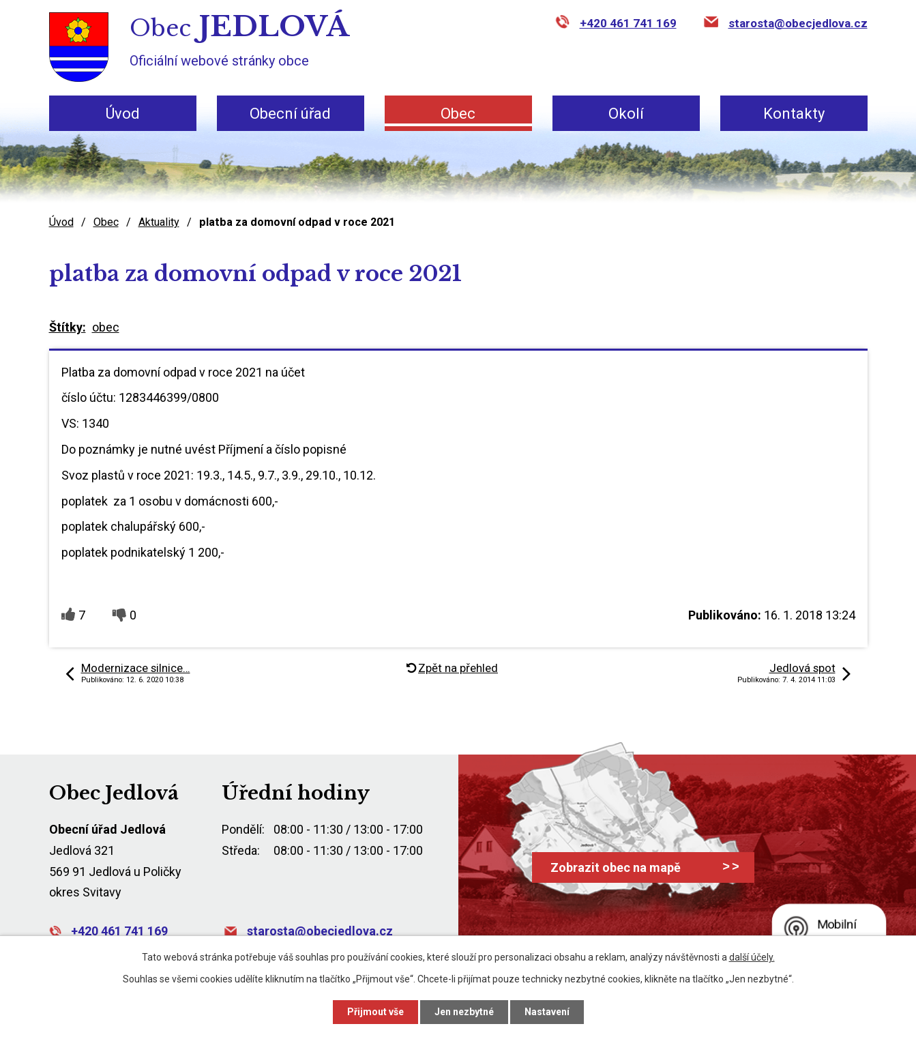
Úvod (123, 113)
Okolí (626, 113)
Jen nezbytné (464, 1011)
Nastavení (547, 1011)
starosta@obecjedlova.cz (798, 23)
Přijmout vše (375, 1011)
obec (105, 327)
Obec (458, 113)
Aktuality (158, 222)
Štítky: (67, 327)
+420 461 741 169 (628, 23)
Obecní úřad (290, 113)
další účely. (752, 957)
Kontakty (794, 113)
